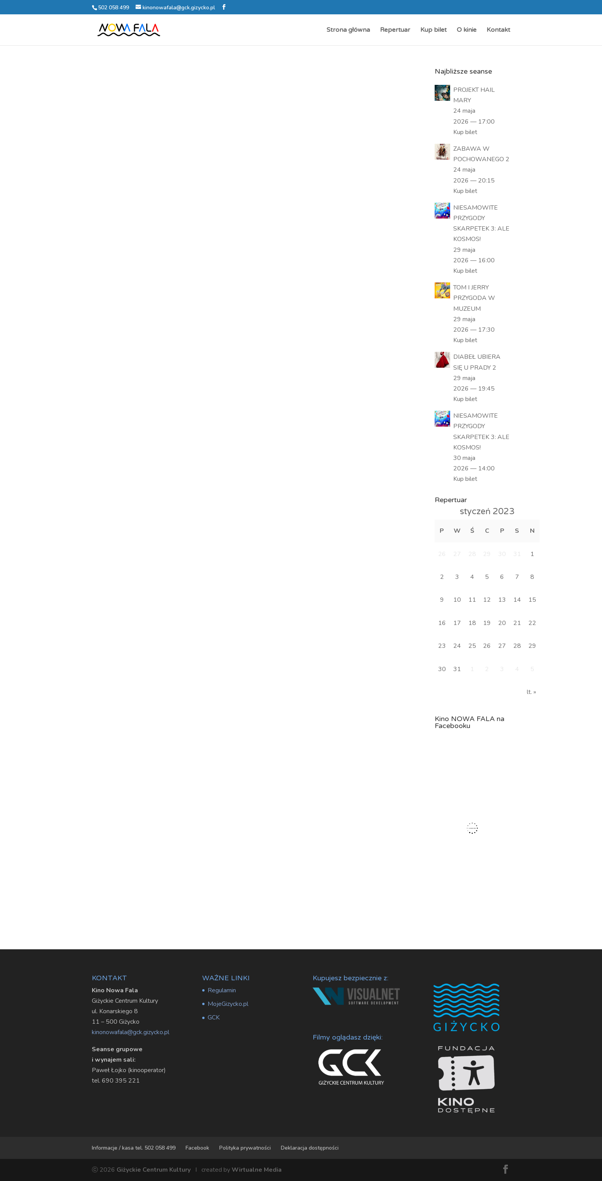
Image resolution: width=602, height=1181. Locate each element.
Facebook (197, 1148)
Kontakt (498, 30)
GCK (214, 1017)
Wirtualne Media (257, 1170)
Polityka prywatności (245, 1148)
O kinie (466, 30)
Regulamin (222, 990)
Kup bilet (433, 30)
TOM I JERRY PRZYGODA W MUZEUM (474, 298)
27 (502, 646)
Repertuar (395, 30)
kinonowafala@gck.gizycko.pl (130, 1032)
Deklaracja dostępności (310, 1148)
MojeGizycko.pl (228, 1004)
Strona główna (348, 30)
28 (517, 646)
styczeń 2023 (487, 511)
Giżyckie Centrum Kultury (154, 1170)
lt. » (531, 692)
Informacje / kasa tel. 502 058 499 (133, 1148)
